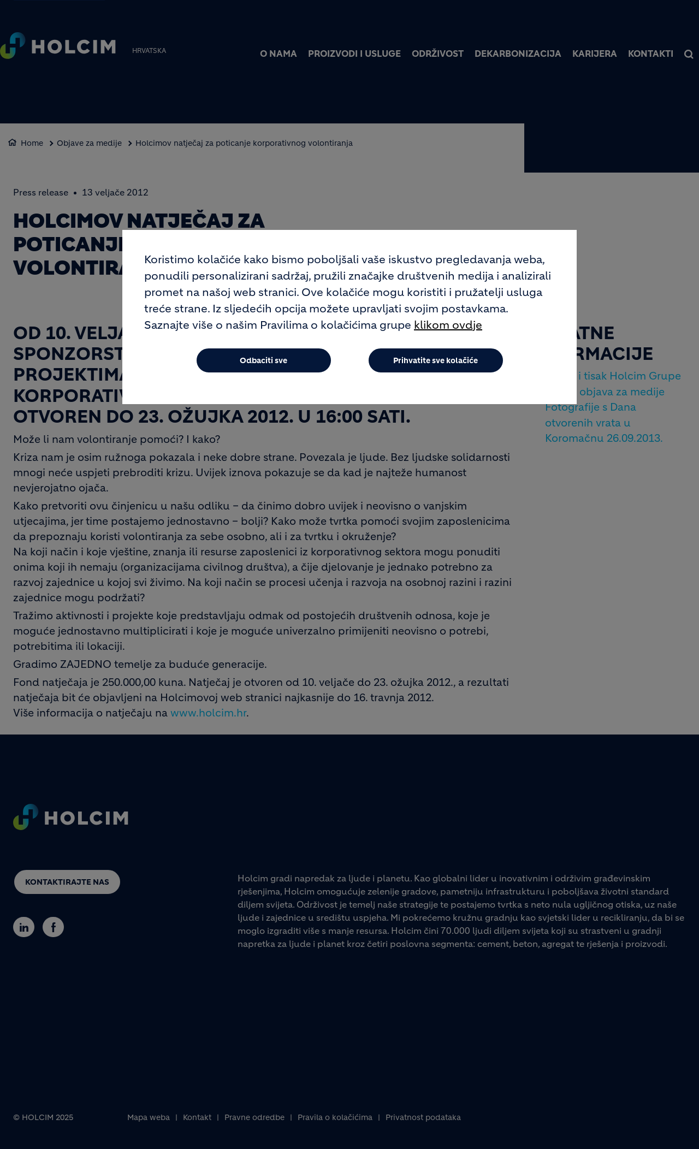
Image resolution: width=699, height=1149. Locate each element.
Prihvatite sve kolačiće (435, 360)
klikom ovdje (448, 325)
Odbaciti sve (263, 360)
